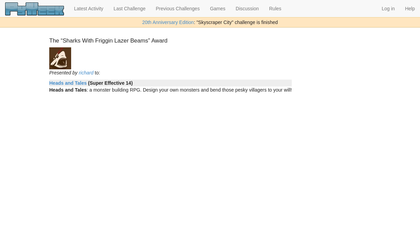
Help (410, 8)
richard (86, 72)
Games (217, 8)
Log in (388, 8)
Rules (275, 8)
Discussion (247, 8)
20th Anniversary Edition (168, 22)
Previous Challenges (178, 8)
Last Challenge (129, 8)
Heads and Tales (68, 83)
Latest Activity (89, 8)
